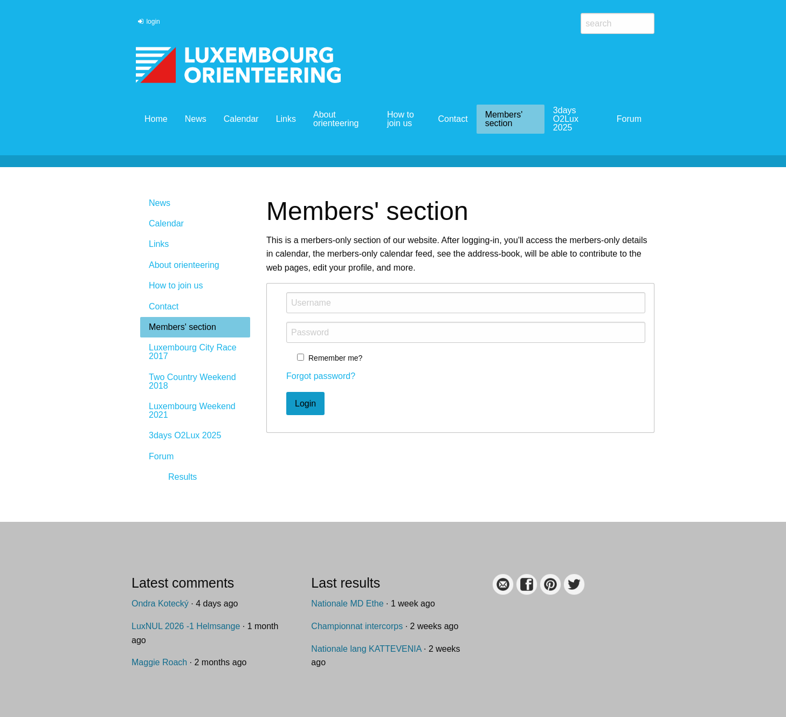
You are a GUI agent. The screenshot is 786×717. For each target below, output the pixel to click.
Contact (452, 118)
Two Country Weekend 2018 (192, 381)
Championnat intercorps (357, 626)
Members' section (504, 119)
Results (182, 476)
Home (156, 118)
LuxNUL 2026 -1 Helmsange (186, 626)
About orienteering (336, 119)
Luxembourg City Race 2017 (193, 352)
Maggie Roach (159, 662)
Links (286, 118)
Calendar (241, 118)
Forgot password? (320, 376)
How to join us (400, 119)
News (195, 118)
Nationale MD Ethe (347, 603)
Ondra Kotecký (160, 603)
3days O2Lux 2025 (565, 119)
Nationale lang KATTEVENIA (366, 648)
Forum (629, 118)
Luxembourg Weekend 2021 (192, 410)
